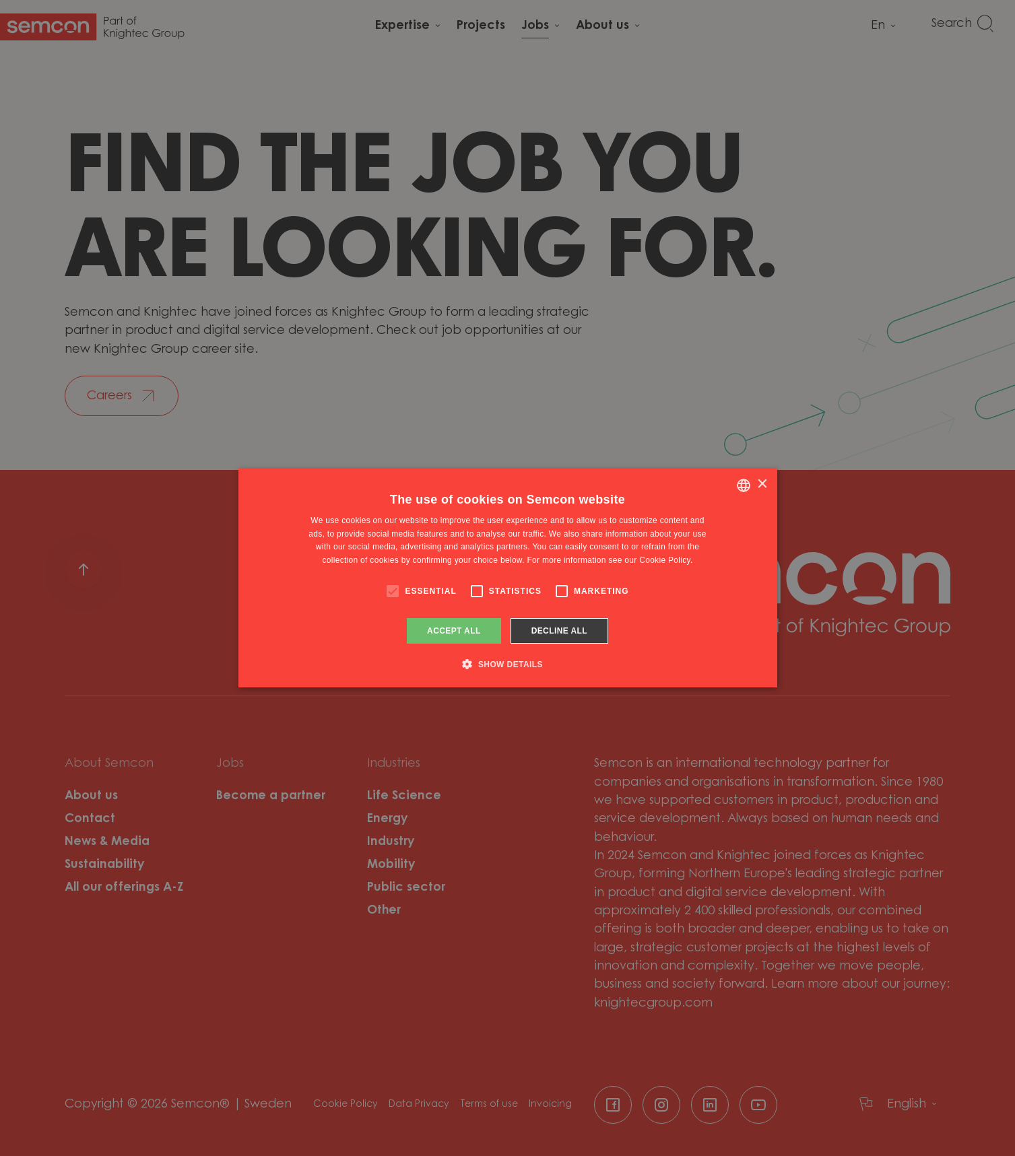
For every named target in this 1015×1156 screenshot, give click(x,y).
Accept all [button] (454, 631)
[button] (507, 664)
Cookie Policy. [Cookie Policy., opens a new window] (665, 560)
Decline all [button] (559, 631)
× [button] (762, 484)
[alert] (507, 578)
